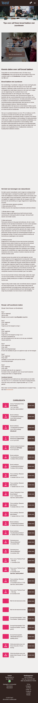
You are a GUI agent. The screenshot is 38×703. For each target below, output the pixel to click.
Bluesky (28, 694)
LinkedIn (28, 693)
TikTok (28, 684)
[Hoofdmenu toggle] (35, 3)
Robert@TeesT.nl (9, 677)
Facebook (28, 691)
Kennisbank (10, 686)
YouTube (28, 687)
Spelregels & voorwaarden (9, 684)
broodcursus (9, 389)
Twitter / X (28, 689)
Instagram (28, 686)
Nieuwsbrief (10, 687)
